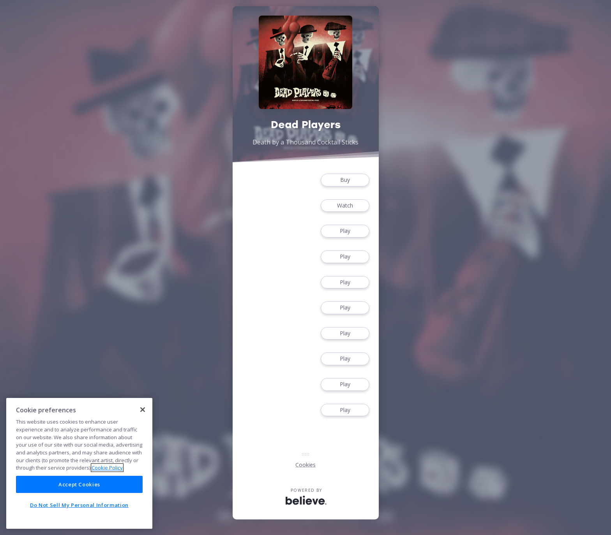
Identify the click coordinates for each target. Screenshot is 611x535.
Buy (345, 180)
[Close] (142, 409)
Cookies (305, 464)
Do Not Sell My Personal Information (79, 505)
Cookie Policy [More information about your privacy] (107, 467)
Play (345, 231)
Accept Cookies (79, 484)
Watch (345, 206)
